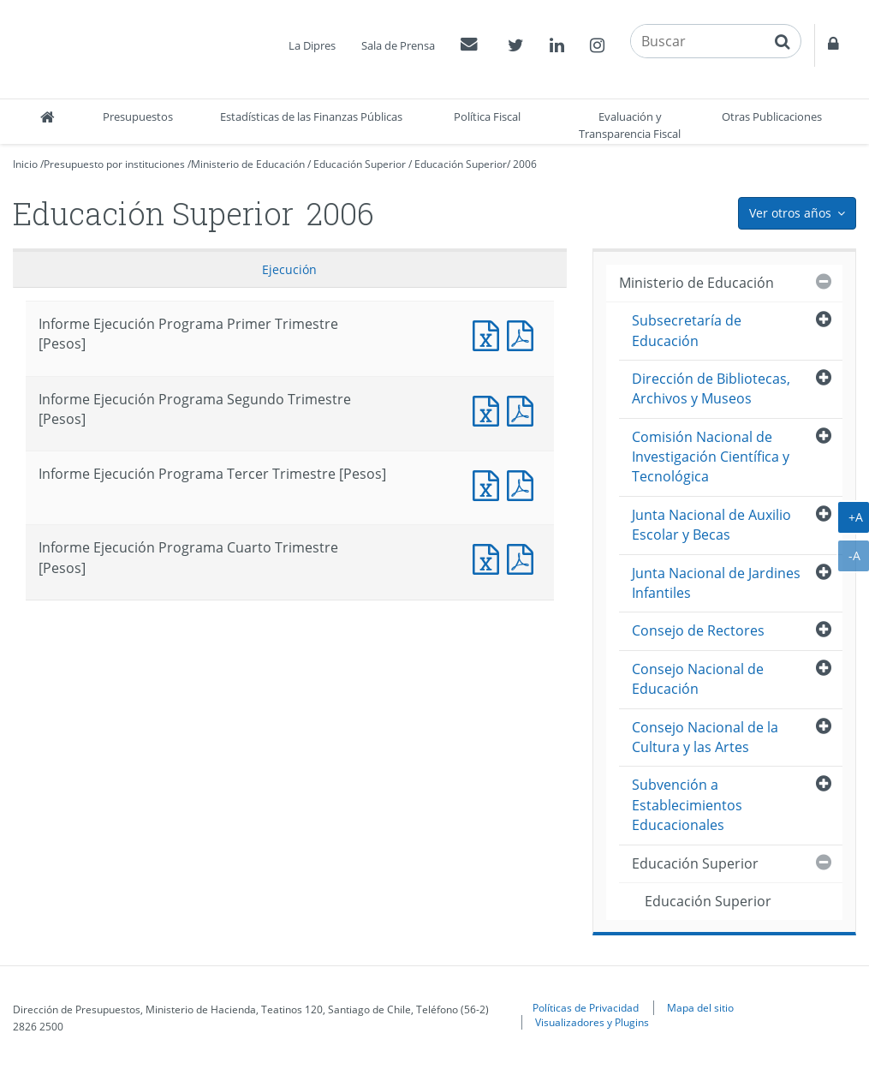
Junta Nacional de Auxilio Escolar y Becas (711, 524)
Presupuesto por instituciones (114, 164)
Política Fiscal (487, 116)
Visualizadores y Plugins (592, 1022)
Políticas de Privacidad (586, 1007)
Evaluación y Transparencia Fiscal (630, 125)
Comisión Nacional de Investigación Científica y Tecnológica (710, 457)
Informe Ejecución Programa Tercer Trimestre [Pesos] (490, 483)
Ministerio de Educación (248, 164)
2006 (525, 164)
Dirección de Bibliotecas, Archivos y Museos (711, 388)
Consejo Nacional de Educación (698, 679)
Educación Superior (359, 164)
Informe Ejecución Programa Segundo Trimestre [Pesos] (490, 409)
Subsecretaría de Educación (686, 330)
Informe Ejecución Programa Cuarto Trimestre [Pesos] (490, 557)
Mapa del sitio (700, 1007)
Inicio (25, 164)
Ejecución (289, 269)
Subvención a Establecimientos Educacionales (687, 804)
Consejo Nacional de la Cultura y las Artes (705, 737)
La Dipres (312, 45)
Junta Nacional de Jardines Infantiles (716, 583)
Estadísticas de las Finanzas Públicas (311, 116)
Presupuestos (138, 116)
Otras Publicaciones (772, 116)
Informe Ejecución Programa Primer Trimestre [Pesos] (490, 333)
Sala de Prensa (398, 45)
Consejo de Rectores (698, 630)
